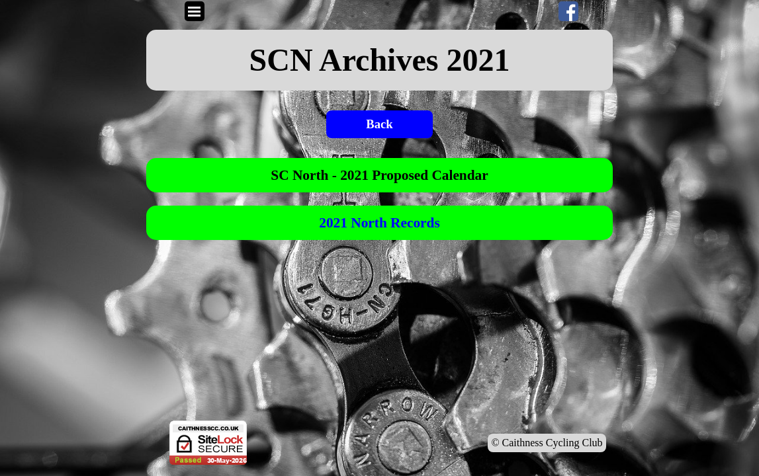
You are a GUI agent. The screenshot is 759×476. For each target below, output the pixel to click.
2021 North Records (379, 223)
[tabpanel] (380, 60)
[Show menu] (194, 11)
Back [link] (379, 124)
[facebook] (568, 11)
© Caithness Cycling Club (546, 442)
